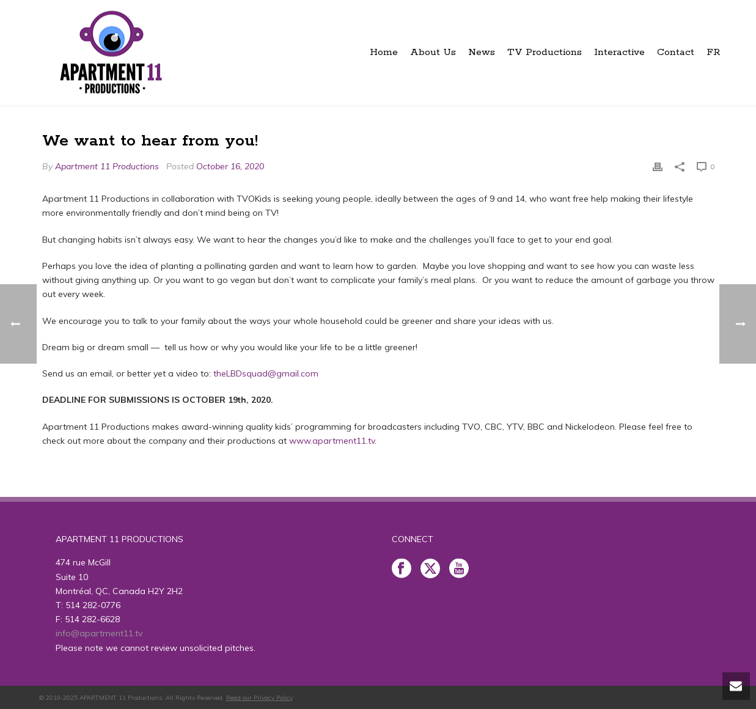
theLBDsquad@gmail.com (265, 373)
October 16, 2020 (230, 166)
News (481, 52)
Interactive (619, 52)
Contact (675, 52)
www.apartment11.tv (332, 440)
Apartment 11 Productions (107, 166)
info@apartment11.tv (99, 633)
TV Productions (544, 52)
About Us (433, 52)
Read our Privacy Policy (259, 698)
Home (384, 52)
